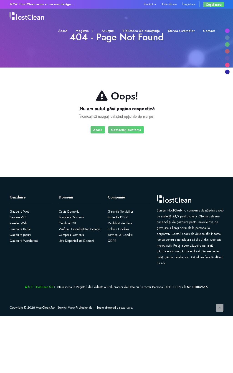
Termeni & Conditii (120, 234)
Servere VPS (18, 217)
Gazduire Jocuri (20, 234)
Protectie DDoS (118, 217)
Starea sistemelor (181, 30)
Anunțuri (107, 30)
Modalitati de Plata (120, 223)
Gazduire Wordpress (24, 240)
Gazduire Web (19, 211)
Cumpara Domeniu (71, 234)
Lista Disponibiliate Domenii (76, 240)
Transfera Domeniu (71, 217)
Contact (209, 30)
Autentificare (169, 4)
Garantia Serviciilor (120, 211)
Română (150, 4)
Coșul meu (214, 4)
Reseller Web (18, 223)
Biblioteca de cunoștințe (141, 30)
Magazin (84, 30)
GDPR (112, 240)
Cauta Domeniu (69, 211)
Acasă (62, 30)
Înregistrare (188, 4)
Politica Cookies (118, 229)
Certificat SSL (67, 223)
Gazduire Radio (20, 229)
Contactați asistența (126, 130)
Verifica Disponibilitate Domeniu (80, 229)
